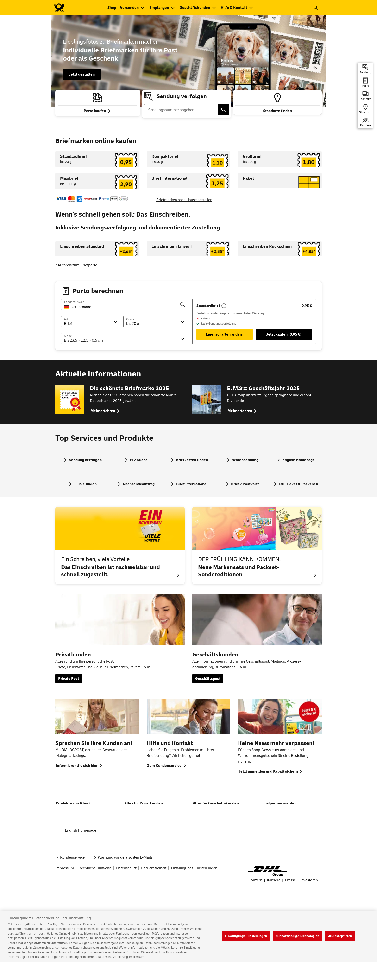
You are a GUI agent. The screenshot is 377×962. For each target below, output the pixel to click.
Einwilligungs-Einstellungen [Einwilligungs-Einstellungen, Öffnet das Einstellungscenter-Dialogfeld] (246, 937)
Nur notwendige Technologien (298, 937)
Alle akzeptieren (340, 937)
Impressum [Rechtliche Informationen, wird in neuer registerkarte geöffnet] (136, 958)
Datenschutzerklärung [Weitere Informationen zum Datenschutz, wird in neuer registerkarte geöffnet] (113, 958)
